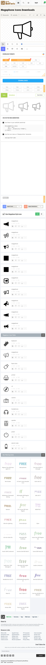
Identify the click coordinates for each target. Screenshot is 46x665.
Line (6, 66)
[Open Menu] (28, 3)
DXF (40, 63)
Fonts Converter (38, 633)
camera (13, 397)
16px (7, 87)
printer (13, 375)
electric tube (15, 443)
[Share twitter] (37, 15)
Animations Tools (5, 634)
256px (7, 90)
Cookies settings (38, 639)
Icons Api (25, 638)
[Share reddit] (33, 15)
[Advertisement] (23, 168)
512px (17, 90)
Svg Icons (8, 3)
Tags (22, 617)
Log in (36, 3)
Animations (12, 95)
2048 (38, 90)
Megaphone (6, 197)
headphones (14, 409)
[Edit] (16, 226)
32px (17, 87)
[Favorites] (19, 226)
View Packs (39, 95)
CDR (23, 63)
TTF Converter (26, 633)
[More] (25, 226)
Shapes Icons (15, 638)
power (13, 432)
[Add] (12, 226)
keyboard (14, 341)
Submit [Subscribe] (40, 655)
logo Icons (34, 617)
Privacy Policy (26, 639)
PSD (31, 63)
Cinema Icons (37, 636)
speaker (13, 420)
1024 (28, 90)
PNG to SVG (3, 633)
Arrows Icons (37, 634)
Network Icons (26, 636)
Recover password (16, 639)
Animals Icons (26, 634)
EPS (14, 63)
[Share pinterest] (40, 15)
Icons (4, 95)
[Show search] (23, 3)
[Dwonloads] (22, 226)
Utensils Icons (4, 638)
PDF (6, 63)
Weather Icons (4, 636)
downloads (23, 80)
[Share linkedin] (43, 15)
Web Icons (27, 617)
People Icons (15, 636)
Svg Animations (15, 634)
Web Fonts (8, 617)
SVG (6, 60)
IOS (23, 66)
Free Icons (16, 617)
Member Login (37, 638)
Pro (22, 49)
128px (38, 87)
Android (14, 66)
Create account (4, 639)
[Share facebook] (30, 15)
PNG (36, 60)
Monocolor (6, 15)
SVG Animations (21, 60)
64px (28, 87)
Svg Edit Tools (15, 633)
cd (12, 386)
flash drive (14, 363)
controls (15, 15)
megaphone (14, 221)
